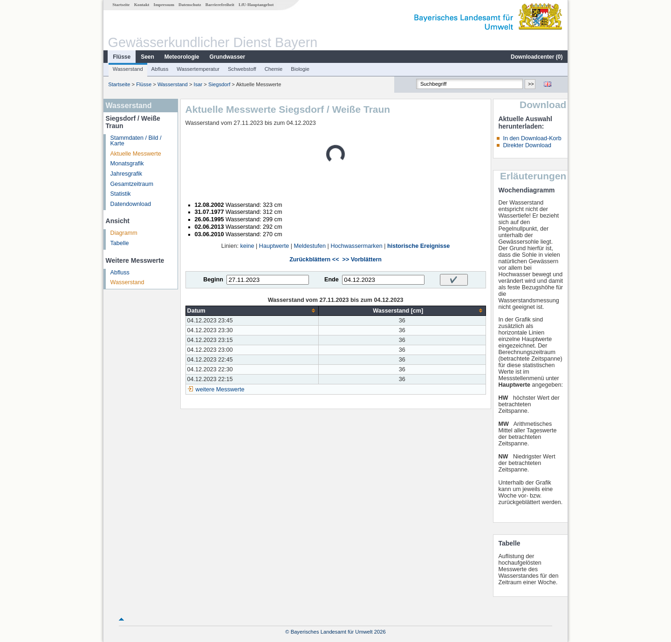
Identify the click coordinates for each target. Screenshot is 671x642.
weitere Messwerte (220, 389)
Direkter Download (527, 145)
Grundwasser (228, 57)
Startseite (121, 4)
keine (247, 246)
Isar (198, 84)
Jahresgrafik (126, 174)
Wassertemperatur (198, 69)
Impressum (164, 4)
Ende (331, 279)
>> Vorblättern (362, 259)
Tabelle (119, 243)
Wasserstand (128, 69)
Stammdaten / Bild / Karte (136, 141)
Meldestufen (310, 246)
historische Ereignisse (418, 246)
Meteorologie (181, 57)
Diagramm (123, 233)
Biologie (300, 69)
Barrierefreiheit (219, 4)
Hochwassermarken (356, 246)
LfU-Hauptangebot (256, 4)
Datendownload (130, 204)
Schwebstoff (242, 69)
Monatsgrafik (127, 163)
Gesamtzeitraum (131, 184)
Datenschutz (189, 4)
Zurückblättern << (314, 259)
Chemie (274, 69)
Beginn (213, 279)
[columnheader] (251, 310)
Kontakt (142, 4)
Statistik (120, 194)
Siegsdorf (219, 84)
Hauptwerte (274, 246)
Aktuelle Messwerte (135, 153)
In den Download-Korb (532, 138)
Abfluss (160, 69)
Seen (147, 57)
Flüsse (121, 57)
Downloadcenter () (536, 57)
